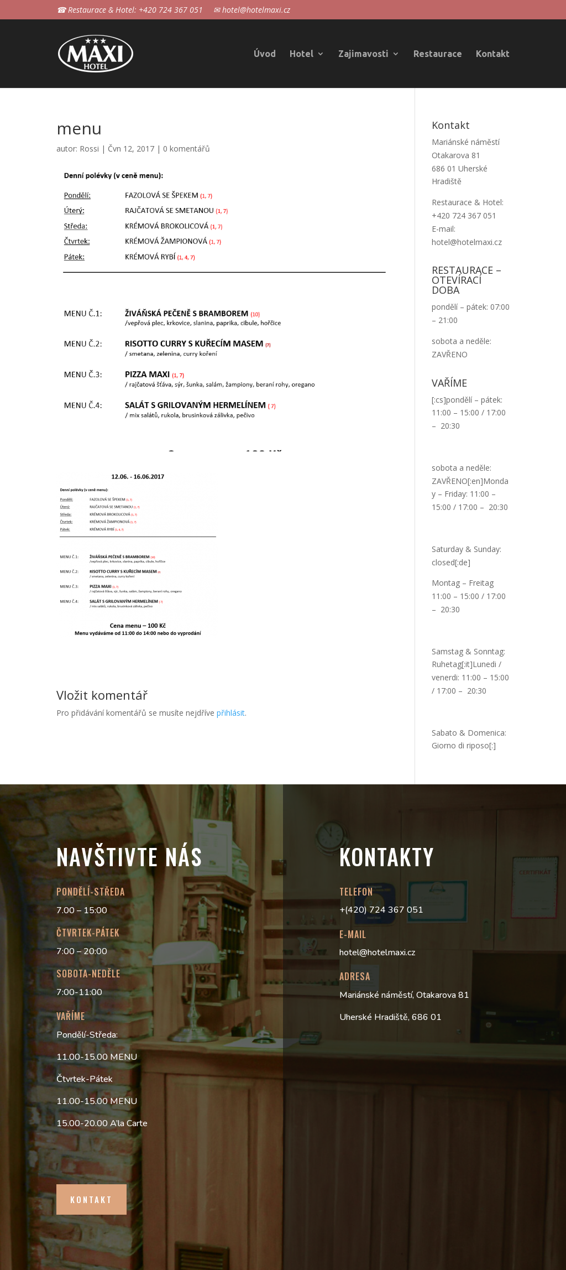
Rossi (89, 148)
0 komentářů (186, 148)
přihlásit (231, 712)
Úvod (265, 54)
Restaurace (437, 54)
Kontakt (493, 54)
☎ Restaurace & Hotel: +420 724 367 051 (129, 10)
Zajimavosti (363, 54)
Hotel (301, 54)
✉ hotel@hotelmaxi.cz (251, 10)
